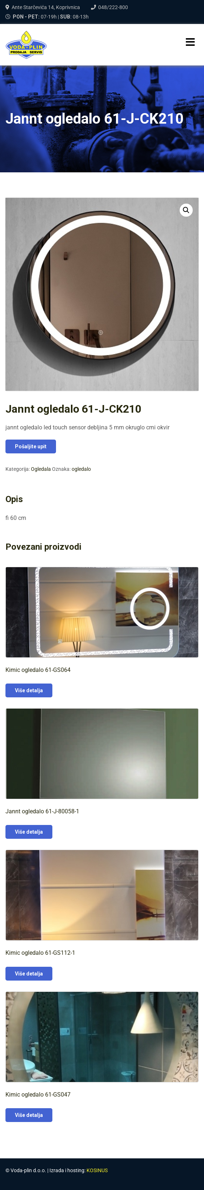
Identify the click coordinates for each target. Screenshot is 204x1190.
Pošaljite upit (31, 446)
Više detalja (29, 690)
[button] (186, 210)
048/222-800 (113, 7)
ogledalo (81, 469)
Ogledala (41, 469)
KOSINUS (97, 1170)
